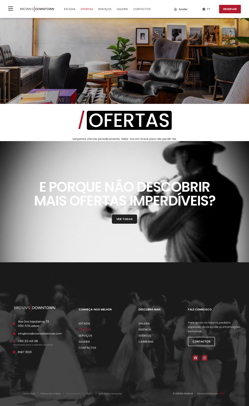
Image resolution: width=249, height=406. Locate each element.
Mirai (222, 393)
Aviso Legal (29, 393)
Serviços (105, 9)
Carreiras (146, 342)
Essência (145, 330)
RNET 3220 (25, 352)
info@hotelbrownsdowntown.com (40, 333)
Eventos (145, 336)
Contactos (142, 9)
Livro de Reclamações (110, 393)
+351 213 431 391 (28, 341)
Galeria (122, 9)
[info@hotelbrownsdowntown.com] (14, 333)
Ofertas (87, 9)
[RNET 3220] (14, 352)
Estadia (69, 9)
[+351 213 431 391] (14, 341)
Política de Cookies (50, 393)
